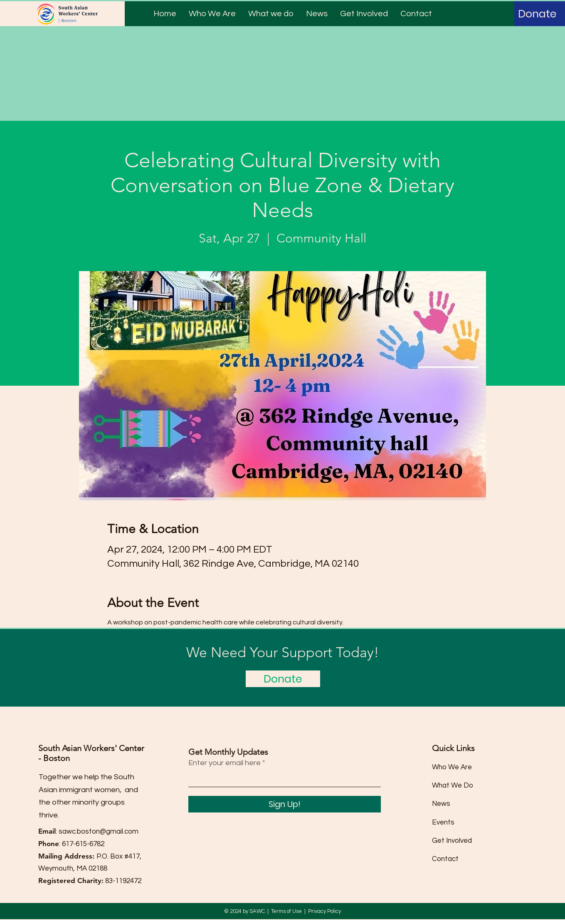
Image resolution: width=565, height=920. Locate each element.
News (441, 803)
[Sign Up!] (284, 804)
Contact (445, 859)
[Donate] (537, 13)
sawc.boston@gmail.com (98, 831)
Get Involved (452, 840)
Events (443, 822)
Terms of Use (286, 911)
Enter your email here (224, 763)
